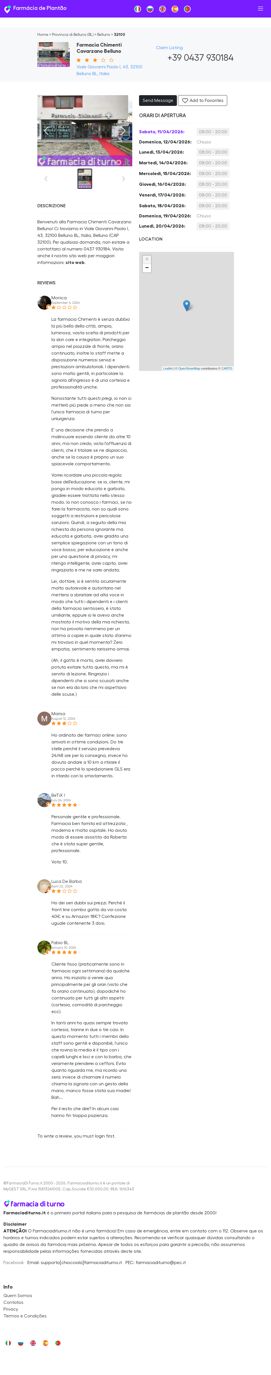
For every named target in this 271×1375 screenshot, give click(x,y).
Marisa (58, 713)
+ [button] (147, 260)
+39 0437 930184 (195, 57)
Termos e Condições (25, 1316)
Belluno (103, 35)
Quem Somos (17, 1295)
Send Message (158, 100)
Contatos (13, 1302)
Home (42, 35)
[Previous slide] (46, 130)
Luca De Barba (66, 881)
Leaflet (168, 368)
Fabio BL (60, 942)
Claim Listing (169, 47)
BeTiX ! (58, 795)
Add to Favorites (203, 100)
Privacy (10, 1309)
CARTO (226, 368)
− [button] (147, 268)
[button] (170, 71)
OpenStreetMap (189, 368)
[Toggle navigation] (260, 9)
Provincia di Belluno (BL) (73, 35)
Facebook (13, 1262)
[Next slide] (123, 130)
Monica (59, 298)
